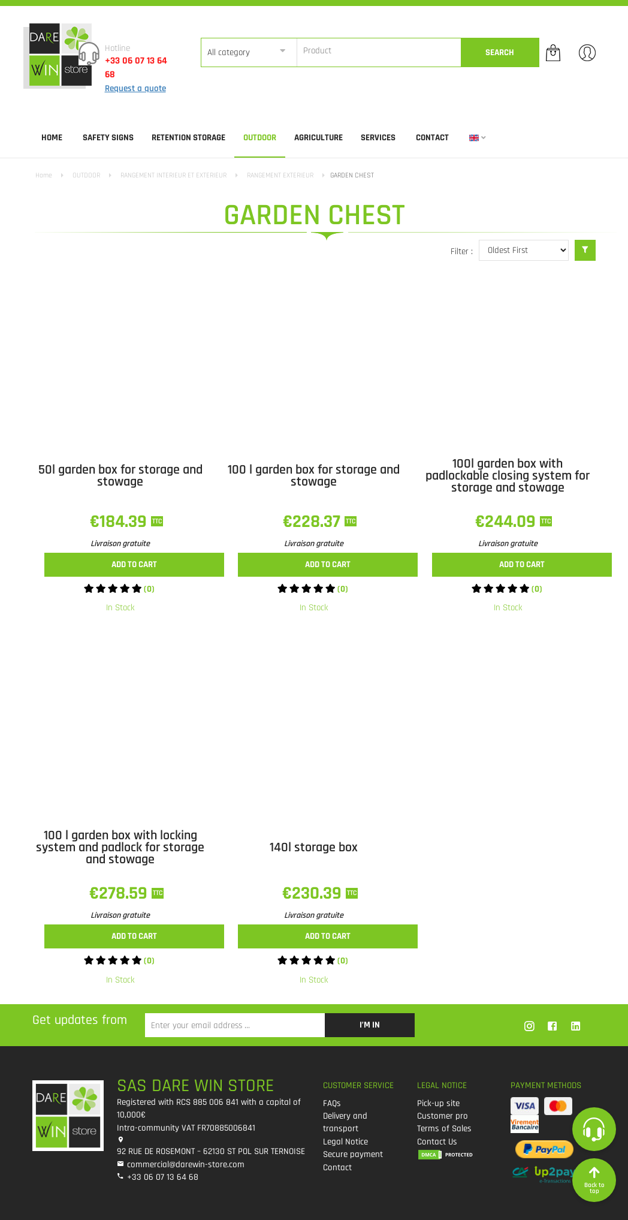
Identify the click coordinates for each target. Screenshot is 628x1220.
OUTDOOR (259, 137)
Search (499, 52)
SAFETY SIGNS (108, 137)
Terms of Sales (444, 1128)
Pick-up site (438, 1103)
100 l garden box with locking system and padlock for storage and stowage (120, 848)
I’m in (370, 1025)
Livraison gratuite (120, 543)
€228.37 (314, 521)
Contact (432, 137)
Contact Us (437, 1141)
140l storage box (314, 848)
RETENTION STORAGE (188, 137)
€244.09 (507, 521)
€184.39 (120, 521)
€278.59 (120, 893)
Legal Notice (345, 1141)
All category (228, 52)
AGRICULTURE (318, 137)
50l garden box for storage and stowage (120, 476)
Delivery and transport (345, 1122)
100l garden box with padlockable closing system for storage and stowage (507, 476)
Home (51, 137)
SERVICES (378, 137)
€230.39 (314, 893)
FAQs (332, 1103)
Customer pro (442, 1116)
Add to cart (134, 564)
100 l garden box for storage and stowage (314, 476)
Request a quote (135, 88)
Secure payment (353, 1154)
